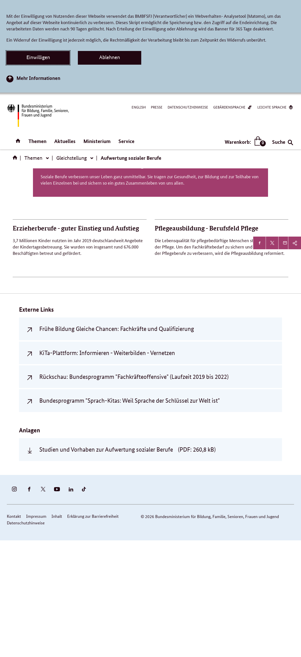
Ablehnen (109, 57)
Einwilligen (38, 57)
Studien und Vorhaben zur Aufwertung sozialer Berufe (127, 566)
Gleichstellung (71, 158)
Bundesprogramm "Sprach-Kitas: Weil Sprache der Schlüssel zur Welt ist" (129, 517)
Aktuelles (65, 141)
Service (126, 141)
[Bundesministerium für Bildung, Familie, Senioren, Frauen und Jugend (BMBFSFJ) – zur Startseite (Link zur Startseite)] (37, 115)
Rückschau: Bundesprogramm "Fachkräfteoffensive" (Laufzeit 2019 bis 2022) (133, 493)
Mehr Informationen (38, 78)
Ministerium (97, 141)
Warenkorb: (244, 142)
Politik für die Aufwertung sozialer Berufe (150, 280)
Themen (37, 141)
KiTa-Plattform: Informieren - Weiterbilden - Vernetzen (107, 469)
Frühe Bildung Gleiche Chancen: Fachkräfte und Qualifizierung (116, 445)
